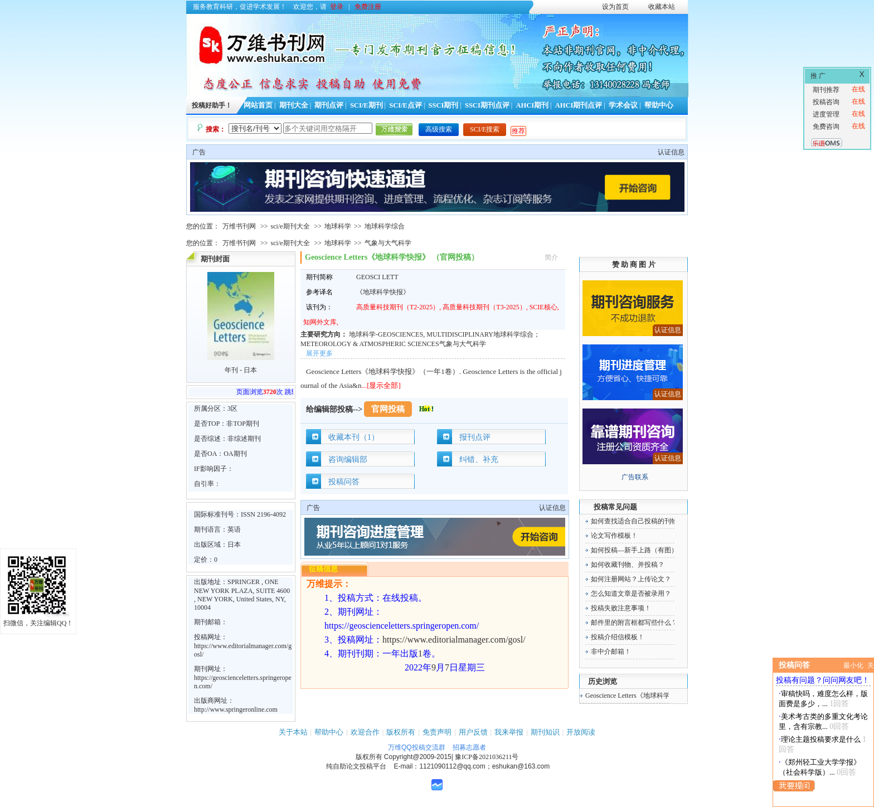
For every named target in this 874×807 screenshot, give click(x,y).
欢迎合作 (365, 732)
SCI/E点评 (405, 105)
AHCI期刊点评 (579, 105)
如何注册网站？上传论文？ (631, 579)
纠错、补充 (478, 459)
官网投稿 (388, 409)
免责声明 (437, 732)
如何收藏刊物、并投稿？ (627, 564)
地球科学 (337, 226)
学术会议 (623, 105)
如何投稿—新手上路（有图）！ (637, 550)
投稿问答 (344, 482)
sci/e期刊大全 (290, 226)
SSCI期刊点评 (487, 105)
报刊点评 (475, 437)
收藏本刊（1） (353, 437)
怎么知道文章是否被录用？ (631, 593)
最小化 (853, 665)
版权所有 (400, 732)
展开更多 (319, 353)
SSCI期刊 (444, 105)
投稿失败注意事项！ (621, 608)
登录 (336, 7)
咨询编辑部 (347, 459)
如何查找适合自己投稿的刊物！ (637, 521)
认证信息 (671, 152)
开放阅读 (580, 732)
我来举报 (508, 732)
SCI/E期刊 (366, 105)
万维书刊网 (239, 226)
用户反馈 (473, 732)
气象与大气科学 (388, 243)
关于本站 (293, 732)
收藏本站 (661, 7)
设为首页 (615, 7)
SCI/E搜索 (484, 129)
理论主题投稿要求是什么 (821, 739)
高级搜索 (438, 129)
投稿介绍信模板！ (617, 637)
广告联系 (634, 477)
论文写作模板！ (614, 535)
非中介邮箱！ (611, 651)
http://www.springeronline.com (236, 709)
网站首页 (258, 105)
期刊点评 (328, 105)
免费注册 (368, 7)
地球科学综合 (385, 226)
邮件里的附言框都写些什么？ (634, 622)
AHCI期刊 (532, 105)
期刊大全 (293, 105)
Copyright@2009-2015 (417, 757)
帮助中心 (658, 105)
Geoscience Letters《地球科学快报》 (637, 695)
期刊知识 (545, 732)
